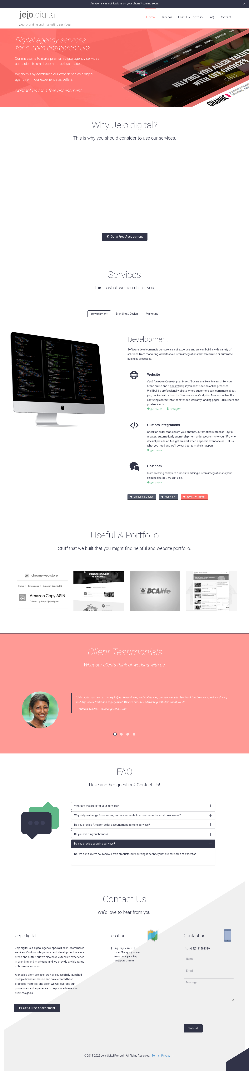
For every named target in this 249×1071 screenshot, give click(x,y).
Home (150, 17)
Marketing (168, 496)
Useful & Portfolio (190, 17)
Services (166, 17)
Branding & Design (141, 496)
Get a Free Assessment (125, 236)
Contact (225, 17)
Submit (193, 1028)
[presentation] (213, 1012)
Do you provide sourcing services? (143, 843)
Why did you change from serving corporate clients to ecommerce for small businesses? (143, 815)
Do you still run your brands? (143, 833)
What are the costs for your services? (143, 805)
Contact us (26, 90)
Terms (156, 1055)
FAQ (211, 17)
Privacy (165, 1055)
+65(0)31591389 (199, 947)
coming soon (150, 3)
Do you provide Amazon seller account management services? (143, 824)
